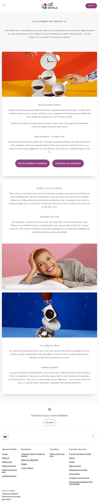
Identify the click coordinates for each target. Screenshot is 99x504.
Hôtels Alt (5, 458)
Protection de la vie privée (79, 478)
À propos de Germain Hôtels (80, 454)
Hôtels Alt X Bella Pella (29, 460)
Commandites (74, 474)
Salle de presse (75, 466)
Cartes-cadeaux (27, 468)
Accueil (4, 454)
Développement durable (78, 470)
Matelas (24, 464)
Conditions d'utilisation (10, 493)
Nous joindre (6, 499)
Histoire (72, 458)
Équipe (71, 462)
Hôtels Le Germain (9, 466)
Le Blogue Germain (9, 476)
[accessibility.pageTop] (93, 437)
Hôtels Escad (7, 462)
